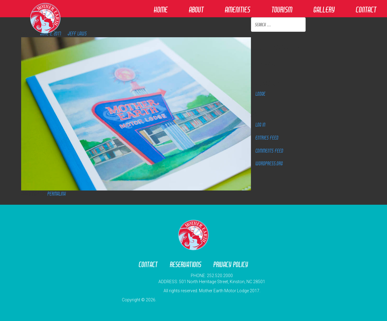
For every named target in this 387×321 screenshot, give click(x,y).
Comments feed (269, 150)
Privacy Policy (230, 264)
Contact (366, 9)
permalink (56, 193)
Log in (260, 124)
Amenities (237, 9)
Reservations (185, 264)
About (196, 9)
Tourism (282, 9)
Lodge (260, 93)
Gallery (324, 9)
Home (161, 9)
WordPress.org (269, 163)
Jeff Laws (77, 33)
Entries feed (266, 137)
